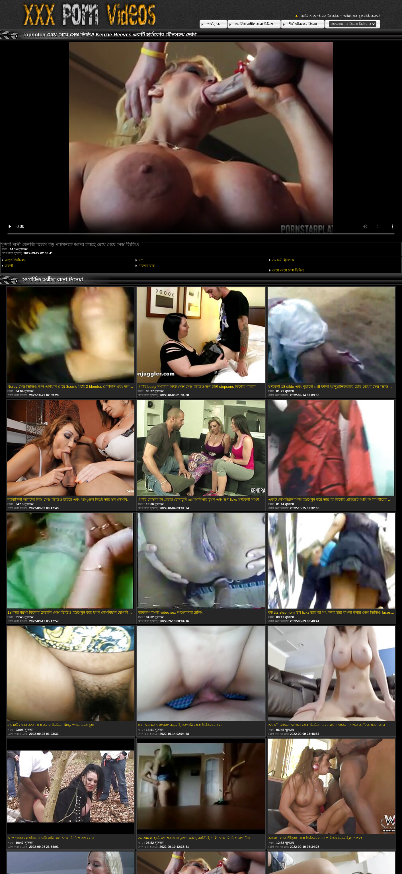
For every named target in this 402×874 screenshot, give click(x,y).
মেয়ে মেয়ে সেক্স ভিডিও (288, 270)
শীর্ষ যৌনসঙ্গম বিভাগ (303, 24)
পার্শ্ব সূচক (213, 24)
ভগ (141, 260)
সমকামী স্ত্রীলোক (283, 260)
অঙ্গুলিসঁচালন (15, 260)
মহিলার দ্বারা (147, 266)
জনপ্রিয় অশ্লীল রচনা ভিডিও (254, 24)
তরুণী (9, 266)
